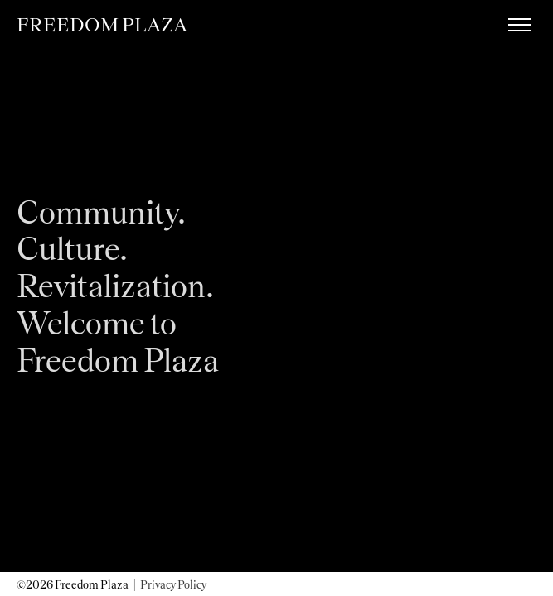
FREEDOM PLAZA (102, 25)
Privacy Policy (173, 585)
